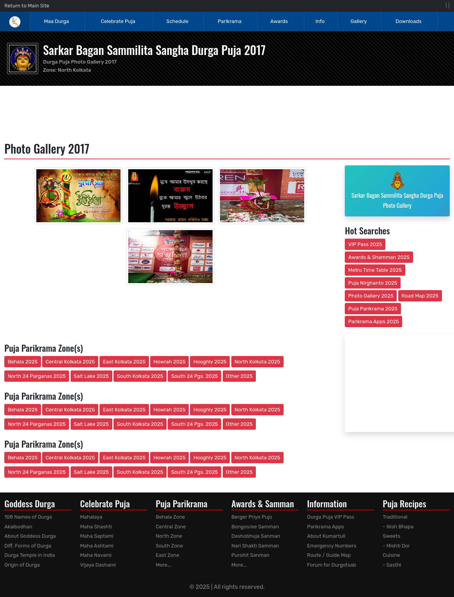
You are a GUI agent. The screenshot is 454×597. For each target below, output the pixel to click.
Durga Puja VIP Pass (330, 517)
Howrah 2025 (169, 362)
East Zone (167, 555)
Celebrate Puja (118, 21)
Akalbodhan (18, 527)
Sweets (391, 536)
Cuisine (391, 555)
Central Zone (171, 527)
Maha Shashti (96, 527)
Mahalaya (91, 517)
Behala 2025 (22, 362)
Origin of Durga (22, 565)
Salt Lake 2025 (91, 376)
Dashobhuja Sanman (255, 536)
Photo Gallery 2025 (371, 296)
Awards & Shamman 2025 (379, 257)
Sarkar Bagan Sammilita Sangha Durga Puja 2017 (154, 49)
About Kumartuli (326, 536)
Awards (279, 21)
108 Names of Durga (28, 517)
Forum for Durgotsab (331, 565)
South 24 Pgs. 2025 (194, 376)
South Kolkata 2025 (140, 376)
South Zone (169, 546)
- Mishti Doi (396, 546)
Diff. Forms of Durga (27, 546)
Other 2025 (239, 376)
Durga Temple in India (29, 555)
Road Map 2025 (420, 296)
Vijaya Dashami (98, 565)
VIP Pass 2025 (365, 244)
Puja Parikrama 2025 (372, 309)
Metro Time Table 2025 (375, 270)
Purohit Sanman (250, 555)
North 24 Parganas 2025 (37, 376)
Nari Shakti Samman (255, 546)
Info (320, 21)
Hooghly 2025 (210, 362)
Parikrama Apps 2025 (373, 321)
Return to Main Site (26, 5)
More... (163, 565)
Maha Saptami (97, 536)
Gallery (359, 21)
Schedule (177, 21)
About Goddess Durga (30, 536)
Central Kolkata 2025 (70, 362)
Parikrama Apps (325, 527)
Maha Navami (96, 555)
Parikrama (229, 21)
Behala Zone (170, 517)
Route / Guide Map (329, 555)
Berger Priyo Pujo (251, 517)
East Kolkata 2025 (124, 362)
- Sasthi (392, 565)
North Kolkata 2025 (257, 362)
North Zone (169, 536)
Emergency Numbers (331, 546)
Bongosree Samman (255, 527)
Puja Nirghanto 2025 (372, 283)
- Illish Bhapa (398, 527)
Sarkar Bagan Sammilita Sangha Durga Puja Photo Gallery (397, 190)
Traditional (395, 517)
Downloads (408, 21)
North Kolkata (74, 70)
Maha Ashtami (97, 546)
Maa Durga (56, 21)
